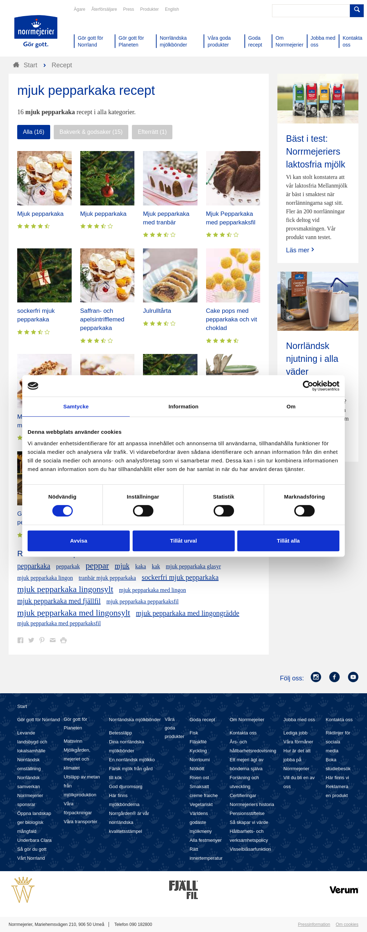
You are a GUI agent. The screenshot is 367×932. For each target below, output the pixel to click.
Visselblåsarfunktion (250, 849)
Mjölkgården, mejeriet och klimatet (77, 759)
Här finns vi (337, 777)
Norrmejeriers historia (252, 804)
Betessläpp (120, 733)
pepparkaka (33, 566)
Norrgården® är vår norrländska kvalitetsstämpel (129, 822)
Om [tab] (290, 406)
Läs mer (301, 250)
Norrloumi (200, 759)
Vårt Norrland (31, 858)
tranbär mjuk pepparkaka (107, 578)
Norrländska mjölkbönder (135, 719)
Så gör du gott (32, 849)
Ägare (79, 9)
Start (22, 706)
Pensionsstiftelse (247, 813)
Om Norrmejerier (247, 719)
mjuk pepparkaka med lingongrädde (187, 613)
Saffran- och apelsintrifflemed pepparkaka (102, 319)
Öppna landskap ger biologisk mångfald (34, 822)
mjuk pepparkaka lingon (45, 578)
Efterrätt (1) (152, 132)
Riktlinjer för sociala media (338, 741)
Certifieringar (243, 795)
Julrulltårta (157, 310)
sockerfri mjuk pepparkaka (180, 577)
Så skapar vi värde (249, 822)
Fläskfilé (198, 741)
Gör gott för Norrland (38, 719)
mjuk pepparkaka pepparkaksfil (142, 601)
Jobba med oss (299, 719)
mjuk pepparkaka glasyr (193, 566)
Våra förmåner (298, 741)
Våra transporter (80, 821)
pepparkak (68, 566)
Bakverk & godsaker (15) (91, 132)
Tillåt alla (288, 541)
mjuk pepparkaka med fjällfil (59, 601)
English (172, 9)
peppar (97, 565)
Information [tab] (183, 406)
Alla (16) (33, 132)
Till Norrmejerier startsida (35, 31)
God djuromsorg (125, 786)
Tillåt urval (183, 541)
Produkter (149, 9)
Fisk (194, 733)
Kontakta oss (243, 733)
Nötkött (197, 768)
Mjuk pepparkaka (40, 213)
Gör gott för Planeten (75, 723)
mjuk (122, 566)
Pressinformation (314, 924)
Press (128, 9)
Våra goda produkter (174, 728)
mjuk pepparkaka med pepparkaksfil (59, 623)
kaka (140, 566)
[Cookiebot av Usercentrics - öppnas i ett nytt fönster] (308, 385)
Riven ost (199, 777)
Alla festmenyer (206, 840)
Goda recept (202, 719)
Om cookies (347, 924)
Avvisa (78, 541)
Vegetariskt (201, 804)
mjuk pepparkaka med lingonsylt (73, 612)
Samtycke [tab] (76, 406)
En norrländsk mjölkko (132, 759)
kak (156, 566)
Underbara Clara (34, 840)
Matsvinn (73, 741)
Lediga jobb (295, 733)
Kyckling (198, 750)
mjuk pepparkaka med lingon (152, 590)
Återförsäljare (104, 9)
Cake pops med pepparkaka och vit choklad (231, 319)
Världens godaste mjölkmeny (201, 822)
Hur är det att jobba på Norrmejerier (297, 759)
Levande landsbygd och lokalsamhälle (32, 741)
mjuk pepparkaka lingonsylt (65, 589)
